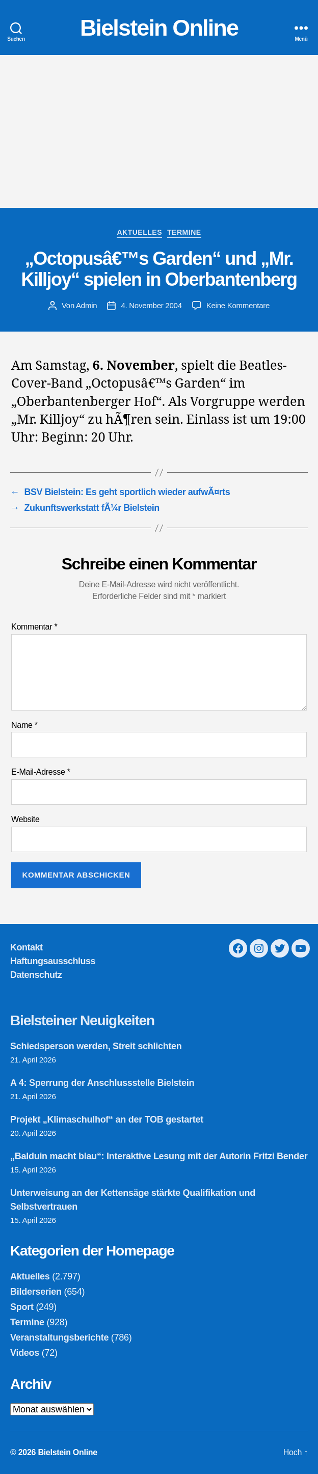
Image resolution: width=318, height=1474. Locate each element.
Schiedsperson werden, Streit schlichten (96, 1046)
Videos (24, 1353)
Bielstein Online (159, 27)
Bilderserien (36, 1292)
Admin (86, 305)
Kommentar (34, 626)
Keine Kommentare (238, 305)
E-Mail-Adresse (40, 772)
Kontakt (26, 947)
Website (25, 819)
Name (24, 725)
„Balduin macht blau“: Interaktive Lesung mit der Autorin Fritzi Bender (159, 1156)
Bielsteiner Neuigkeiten (82, 1020)
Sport (22, 1307)
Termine (184, 232)
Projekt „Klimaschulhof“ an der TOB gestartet (106, 1119)
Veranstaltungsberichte (59, 1337)
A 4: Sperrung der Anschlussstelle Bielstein (102, 1083)
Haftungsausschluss (52, 961)
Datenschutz (36, 975)
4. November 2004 (151, 305)
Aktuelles (139, 232)
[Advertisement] (159, 131)
